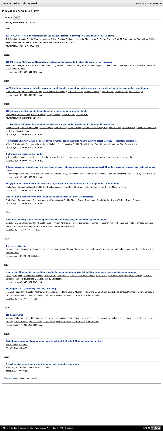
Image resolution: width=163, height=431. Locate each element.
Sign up (159, 3)
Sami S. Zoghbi (26, 39)
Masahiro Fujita (136, 91)
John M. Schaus (117, 223)
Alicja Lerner (83, 223)
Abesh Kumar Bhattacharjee (82, 275)
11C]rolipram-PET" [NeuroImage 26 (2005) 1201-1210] (31, 289)
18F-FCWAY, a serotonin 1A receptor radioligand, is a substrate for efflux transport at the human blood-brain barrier (60, 36)
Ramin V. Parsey (97, 157)
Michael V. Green (63, 295)
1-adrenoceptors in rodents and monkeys (25, 154)
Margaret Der (50, 275)
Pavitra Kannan (12, 128)
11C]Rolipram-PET (14, 315)
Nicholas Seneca (56, 144)
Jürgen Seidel (49, 295)
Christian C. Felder (145, 223)
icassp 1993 (11, 371)
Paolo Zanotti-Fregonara (16, 65)
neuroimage (11, 46)
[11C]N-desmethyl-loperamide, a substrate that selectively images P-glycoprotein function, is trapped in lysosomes (60, 124)
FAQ (61, 428)
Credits (23, 428)
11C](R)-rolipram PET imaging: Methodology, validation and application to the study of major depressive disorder (59, 62)
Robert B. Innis (68, 42)
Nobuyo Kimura (41, 144)
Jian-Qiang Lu (91, 292)
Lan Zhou (23, 344)
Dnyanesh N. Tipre (135, 292)
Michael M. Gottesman (32, 42)
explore (16, 3)
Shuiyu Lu (23, 157)
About (5, 428)
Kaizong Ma (101, 275)
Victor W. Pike (135, 39)
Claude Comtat (77, 200)
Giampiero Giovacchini (33, 275)
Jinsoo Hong (55, 174)
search (34, 3)
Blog (54, 428)
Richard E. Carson (35, 279)
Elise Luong (61, 91)
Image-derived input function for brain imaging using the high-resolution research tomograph (49, 197)
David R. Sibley (134, 174)
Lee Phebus (130, 223)
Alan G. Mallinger (119, 65)
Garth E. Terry (12, 223)
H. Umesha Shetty (82, 39)
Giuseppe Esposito (14, 275)
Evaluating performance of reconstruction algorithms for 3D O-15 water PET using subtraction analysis (54, 341)
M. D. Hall (10, 131)
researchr (6, 3)
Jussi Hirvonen (82, 157)
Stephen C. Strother (41, 367)
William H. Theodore (52, 42)
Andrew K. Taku (89, 128)
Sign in (152, 3)
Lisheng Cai (11, 114)
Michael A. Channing (133, 275)
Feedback (69, 428)
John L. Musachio (76, 292)
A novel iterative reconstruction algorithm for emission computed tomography (42, 364)
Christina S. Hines (65, 39)
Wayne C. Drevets (103, 65)
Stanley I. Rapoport (52, 279)
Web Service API (42, 428)
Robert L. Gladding (92, 91)
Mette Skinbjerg (12, 174)
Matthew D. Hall (50, 39)
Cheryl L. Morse (54, 114)
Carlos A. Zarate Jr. (137, 65)
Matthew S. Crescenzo (45, 292)
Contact (14, 428)
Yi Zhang (77, 65)
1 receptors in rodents (16, 246)
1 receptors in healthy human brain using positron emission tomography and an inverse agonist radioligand (56, 220)
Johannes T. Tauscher (99, 223)
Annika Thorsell (78, 174)
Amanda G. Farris (69, 223)
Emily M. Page (121, 39)
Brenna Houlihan (38, 114)
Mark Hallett (21, 279)
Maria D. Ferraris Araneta (103, 39)
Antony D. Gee (35, 295)
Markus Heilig (92, 174)
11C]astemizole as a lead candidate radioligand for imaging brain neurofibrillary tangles (47, 111)
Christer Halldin (128, 128)
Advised (16, 18)
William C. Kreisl (149, 39)
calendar (26, 3)
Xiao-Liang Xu (12, 367)
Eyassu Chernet (39, 249)
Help (31, 428)
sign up (16, 378)
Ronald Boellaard (75, 91)
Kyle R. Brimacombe (29, 128)
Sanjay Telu (102, 128)
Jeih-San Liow (12, 39)
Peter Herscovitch (13, 42)
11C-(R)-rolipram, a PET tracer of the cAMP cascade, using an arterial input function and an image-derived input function (62, 183)
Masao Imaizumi (21, 295)
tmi (7, 348)
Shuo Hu (37, 39)
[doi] (37, 46)
